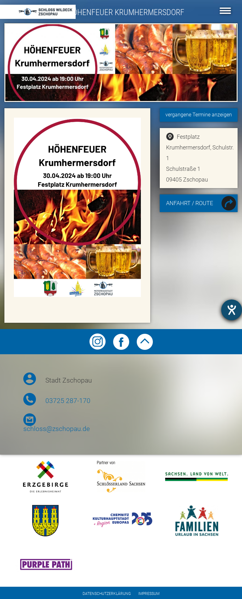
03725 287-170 (67, 401)
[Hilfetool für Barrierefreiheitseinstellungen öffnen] (231, 310)
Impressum (148, 593)
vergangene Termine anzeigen (198, 115)
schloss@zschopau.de (56, 429)
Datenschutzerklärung (107, 593)
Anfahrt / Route (201, 204)
